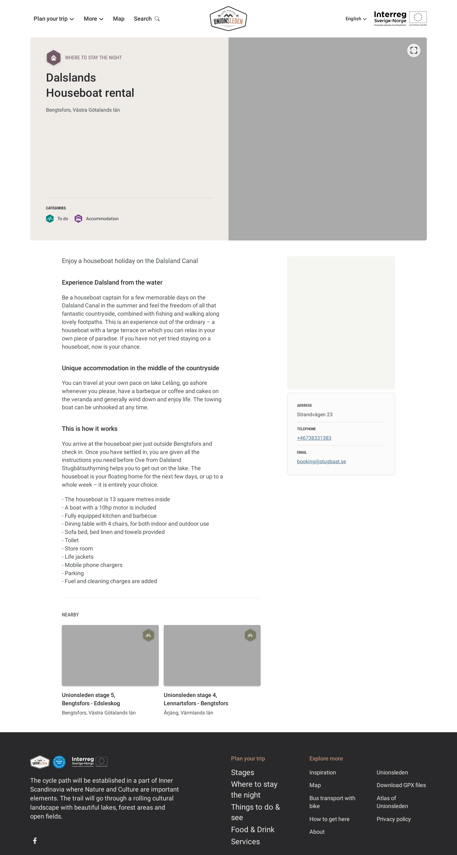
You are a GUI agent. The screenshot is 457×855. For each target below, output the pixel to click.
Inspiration (322, 772)
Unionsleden (392, 772)
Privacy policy (394, 819)
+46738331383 (314, 438)
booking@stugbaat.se (321, 461)
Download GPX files (401, 785)
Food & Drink (253, 829)
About (317, 831)
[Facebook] (35, 840)
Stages (242, 772)
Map (315, 785)
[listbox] (327, 138)
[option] (327, 138)
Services (245, 841)
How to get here (329, 819)
